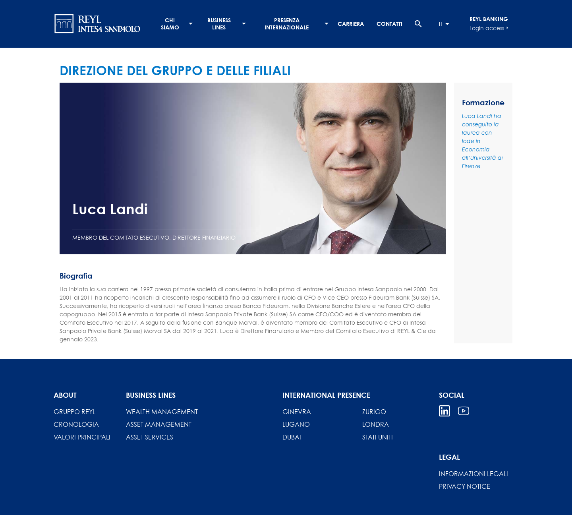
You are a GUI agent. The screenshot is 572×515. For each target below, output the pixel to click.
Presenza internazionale (287, 24)
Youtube (463, 410)
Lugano (296, 424)
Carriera (351, 23)
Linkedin (444, 410)
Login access (490, 28)
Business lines (219, 24)
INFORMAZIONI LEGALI (473, 474)
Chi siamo (170, 24)
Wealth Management (162, 412)
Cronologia (76, 424)
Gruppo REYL (74, 412)
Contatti (389, 23)
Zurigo (374, 412)
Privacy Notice (464, 486)
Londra (375, 424)
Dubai (291, 437)
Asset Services (149, 437)
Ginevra (296, 412)
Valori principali (82, 437)
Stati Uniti (377, 437)
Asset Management (158, 424)
